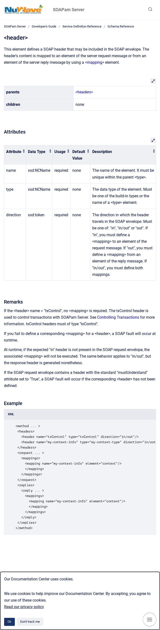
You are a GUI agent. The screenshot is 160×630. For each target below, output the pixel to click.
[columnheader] (15, 154)
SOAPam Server (68, 9)
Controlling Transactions (118, 317)
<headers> (84, 92)
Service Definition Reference (81, 26)
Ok (9, 621)
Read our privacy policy (24, 606)
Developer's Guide (44, 26)
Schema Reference (121, 26)
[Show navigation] (149, 619)
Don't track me (30, 621)
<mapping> (94, 62)
